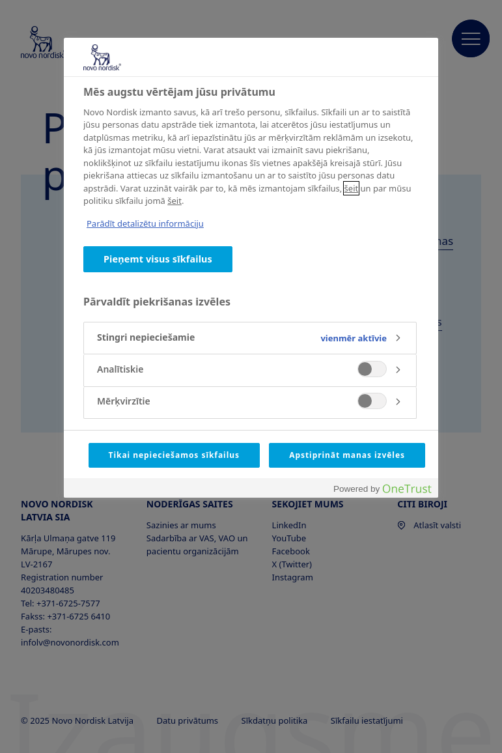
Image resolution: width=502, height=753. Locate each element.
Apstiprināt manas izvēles (347, 455)
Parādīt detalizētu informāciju (145, 223)
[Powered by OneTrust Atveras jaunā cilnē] (382, 489)
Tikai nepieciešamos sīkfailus (174, 455)
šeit (351, 188)
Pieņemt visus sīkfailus (158, 259)
